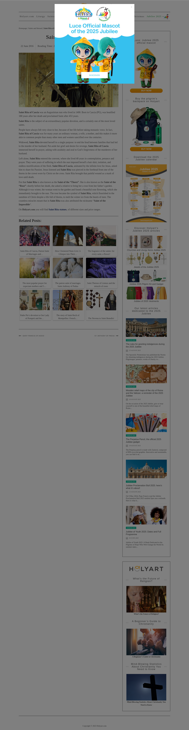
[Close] (131, 7)
